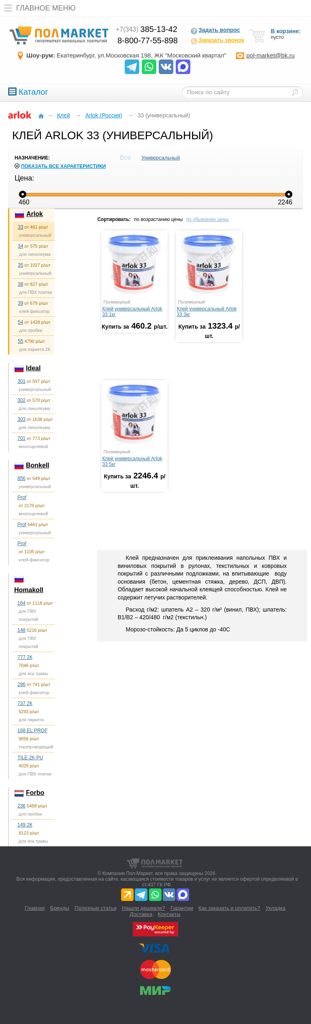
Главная (35, 908)
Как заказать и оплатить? (229, 908)
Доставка (141, 914)
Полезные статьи (95, 908)
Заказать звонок (217, 41)
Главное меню (38, 8)
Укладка (275, 908)
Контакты (169, 914)
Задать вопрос (215, 31)
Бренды (59, 908)
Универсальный (160, 158)
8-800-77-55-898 (147, 40)
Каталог (28, 91)
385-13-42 (146, 29)
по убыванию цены (207, 219)
